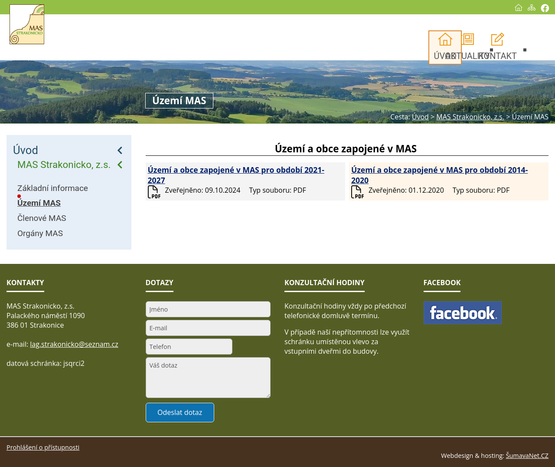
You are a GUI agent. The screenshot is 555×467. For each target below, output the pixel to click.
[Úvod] (518, 7)
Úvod (25, 150)
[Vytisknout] (545, 8)
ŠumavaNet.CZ (527, 455)
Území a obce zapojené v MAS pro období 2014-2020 (439, 174)
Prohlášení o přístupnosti (43, 447)
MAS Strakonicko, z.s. (64, 164)
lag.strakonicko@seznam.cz (74, 344)
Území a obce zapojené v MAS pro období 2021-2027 (236, 174)
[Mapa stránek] (531, 7)
